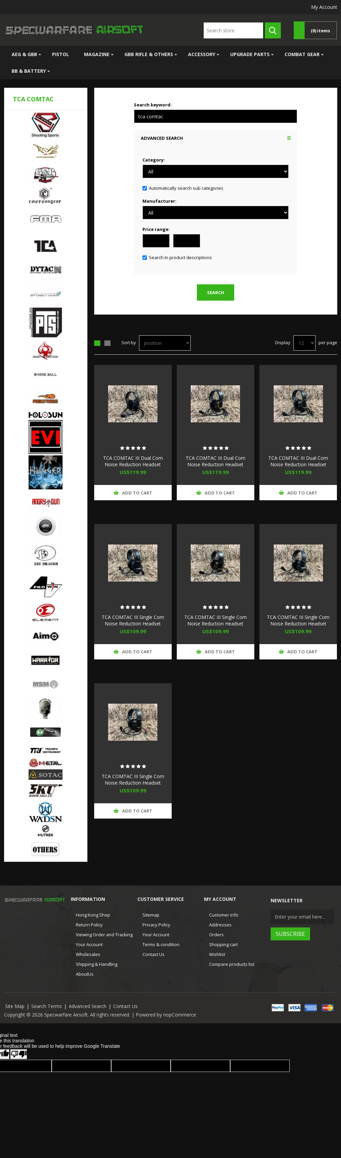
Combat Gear (302, 54)
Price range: (156, 229)
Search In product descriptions (180, 257)
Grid (97, 343)
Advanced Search (87, 1006)
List (107, 343)
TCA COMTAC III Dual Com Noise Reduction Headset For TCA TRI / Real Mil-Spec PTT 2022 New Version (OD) (298, 468)
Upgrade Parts (250, 54)
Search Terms (46, 1006)
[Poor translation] (19, 1054)
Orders (216, 935)
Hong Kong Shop (93, 915)
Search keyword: (153, 105)
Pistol (60, 54)
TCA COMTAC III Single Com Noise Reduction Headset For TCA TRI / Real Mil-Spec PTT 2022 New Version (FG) (298, 627)
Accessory (201, 54)
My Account (324, 7)
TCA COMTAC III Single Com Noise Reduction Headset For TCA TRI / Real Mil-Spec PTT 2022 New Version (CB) (215, 627)
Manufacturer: (159, 201)
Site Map (14, 1006)
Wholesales (88, 954)
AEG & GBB (24, 54)
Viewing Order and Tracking (104, 935)
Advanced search (162, 138)
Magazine (96, 54)
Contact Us (153, 954)
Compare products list (231, 964)
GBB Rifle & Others (148, 54)
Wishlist (217, 954)
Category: (153, 160)
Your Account (89, 944)
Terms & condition (161, 944)
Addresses (220, 925)
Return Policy (89, 925)
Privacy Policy (156, 925)
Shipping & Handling (96, 964)
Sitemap (150, 915)
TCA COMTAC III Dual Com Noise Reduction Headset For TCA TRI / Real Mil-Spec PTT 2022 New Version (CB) (215, 468)
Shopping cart (223, 944)
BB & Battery (29, 71)
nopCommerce (179, 1014)
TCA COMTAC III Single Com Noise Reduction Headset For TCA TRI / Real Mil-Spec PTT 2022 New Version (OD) (133, 786)
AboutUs (84, 974)
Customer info (223, 915)
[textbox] (233, 30)
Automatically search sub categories (186, 188)
